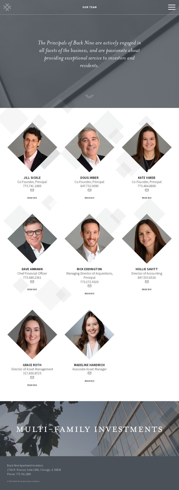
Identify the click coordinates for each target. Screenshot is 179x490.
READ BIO (32, 197)
